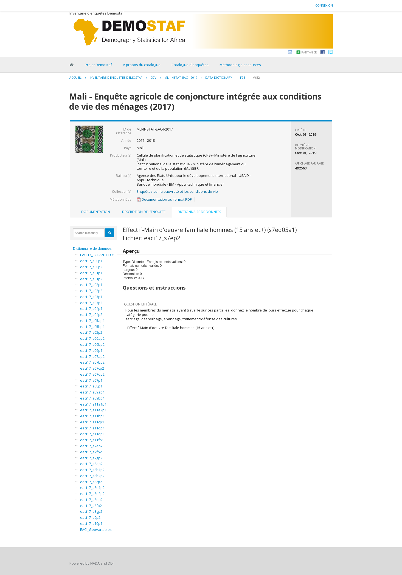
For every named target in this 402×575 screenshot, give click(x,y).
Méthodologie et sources (240, 64)
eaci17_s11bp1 (92, 416)
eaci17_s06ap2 (92, 338)
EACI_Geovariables (96, 529)
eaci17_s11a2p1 (93, 410)
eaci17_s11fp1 (92, 440)
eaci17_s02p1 (91, 284)
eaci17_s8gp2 (91, 511)
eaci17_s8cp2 (91, 482)
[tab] (95, 212)
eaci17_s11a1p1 (93, 404)
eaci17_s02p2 (91, 290)
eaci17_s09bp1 (92, 398)
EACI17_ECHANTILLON (97, 255)
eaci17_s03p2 (91, 303)
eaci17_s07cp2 (92, 368)
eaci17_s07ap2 (92, 356)
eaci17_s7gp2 (91, 458)
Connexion (324, 5)
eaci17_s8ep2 (91, 499)
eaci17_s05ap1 (92, 320)
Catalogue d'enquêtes (190, 64)
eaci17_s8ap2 (91, 463)
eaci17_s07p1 (91, 380)
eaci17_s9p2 (90, 517)
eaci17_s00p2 (91, 267)
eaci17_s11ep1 (92, 434)
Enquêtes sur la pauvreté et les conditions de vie (177, 191)
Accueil (75, 77)
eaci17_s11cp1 (92, 422)
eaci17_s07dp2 (92, 374)
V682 (256, 77)
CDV (153, 77)
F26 (242, 77)
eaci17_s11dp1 (92, 428)
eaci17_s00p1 (91, 261)
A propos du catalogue (142, 64)
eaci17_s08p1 (91, 386)
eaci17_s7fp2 (91, 452)
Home (71, 65)
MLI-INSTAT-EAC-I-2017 (180, 77)
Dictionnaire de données (92, 248)
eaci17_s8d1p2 (92, 487)
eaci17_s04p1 (91, 308)
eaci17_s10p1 (91, 523)
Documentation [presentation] (95, 211)
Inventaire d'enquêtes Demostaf (115, 77)
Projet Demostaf (98, 64)
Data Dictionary (218, 77)
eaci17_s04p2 (91, 314)
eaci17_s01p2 (91, 279)
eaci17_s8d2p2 (92, 493)
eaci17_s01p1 (91, 273)
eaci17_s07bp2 (92, 362)
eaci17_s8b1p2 (92, 470)
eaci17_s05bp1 (92, 326)
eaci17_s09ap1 (92, 392)
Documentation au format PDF (164, 199)
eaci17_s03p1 (91, 296)
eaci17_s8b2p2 (92, 476)
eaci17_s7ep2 (91, 446)
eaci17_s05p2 (91, 332)
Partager (309, 52)
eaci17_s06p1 (91, 350)
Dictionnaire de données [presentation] (199, 211)
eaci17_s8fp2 (91, 505)
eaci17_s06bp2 (92, 344)
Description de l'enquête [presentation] (143, 211)
